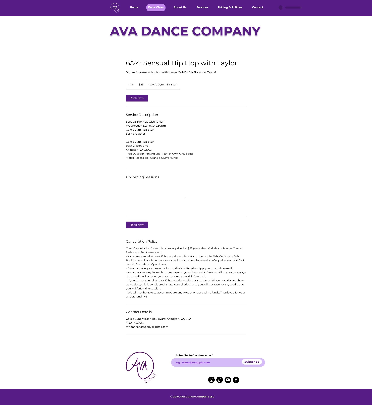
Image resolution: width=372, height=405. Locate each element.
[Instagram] (211, 380)
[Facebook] (236, 380)
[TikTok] (219, 380)
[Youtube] (228, 380)
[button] (156, 7)
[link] (137, 98)
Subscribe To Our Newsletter (193, 355)
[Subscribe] (252, 362)
